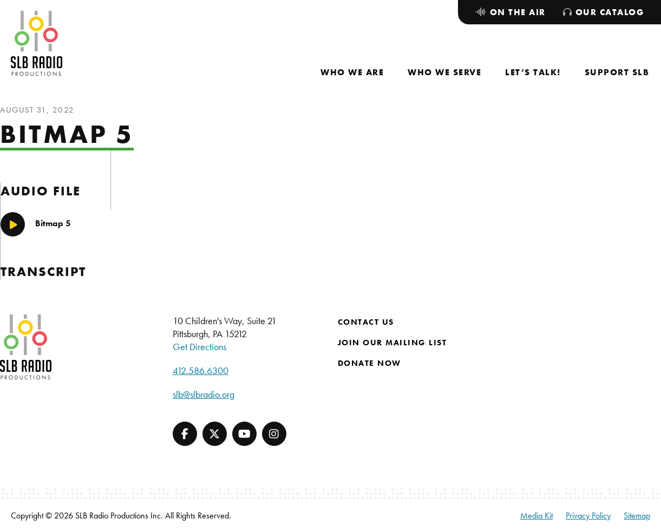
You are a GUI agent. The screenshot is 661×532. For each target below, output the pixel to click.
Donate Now (369, 363)
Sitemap (637, 515)
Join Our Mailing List (392, 342)
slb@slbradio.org (203, 394)
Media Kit (536, 515)
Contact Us (366, 322)
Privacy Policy (588, 515)
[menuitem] (352, 72)
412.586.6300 (200, 370)
